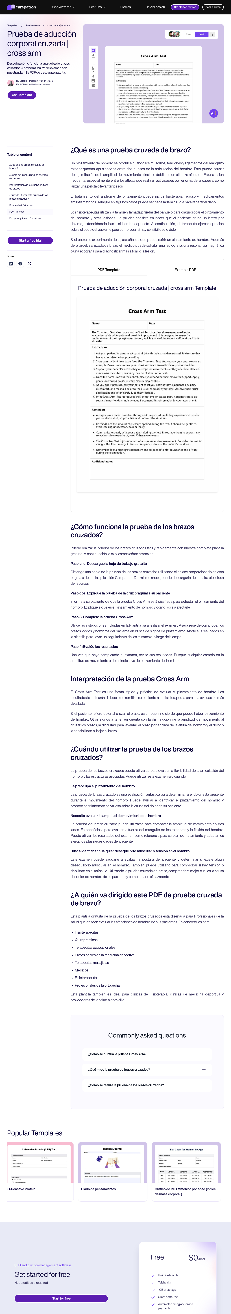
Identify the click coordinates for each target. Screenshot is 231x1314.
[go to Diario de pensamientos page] (115, 1162)
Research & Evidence (21, 205)
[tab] (109, 270)
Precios (125, 7)
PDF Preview (16, 212)
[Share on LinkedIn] (11, 263)
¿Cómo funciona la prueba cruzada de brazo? (28, 177)
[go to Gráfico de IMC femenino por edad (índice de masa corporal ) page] (189, 1162)
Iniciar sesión (156, 7)
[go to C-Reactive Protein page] (41, 1162)
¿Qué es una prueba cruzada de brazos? (27, 167)
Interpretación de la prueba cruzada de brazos (28, 187)
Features (97, 7)
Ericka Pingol (27, 81)
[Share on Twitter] (29, 264)
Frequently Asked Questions (25, 218)
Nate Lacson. (43, 84)
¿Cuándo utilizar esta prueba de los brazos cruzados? (28, 197)
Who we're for (63, 7)
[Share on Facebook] (20, 263)
